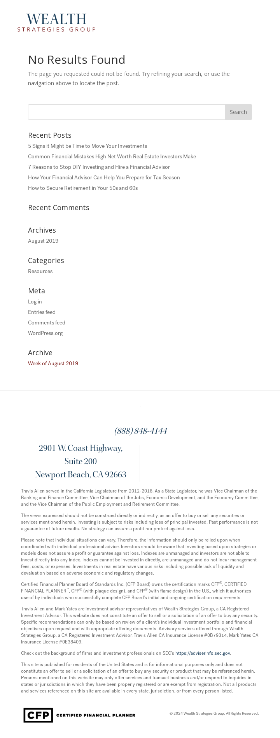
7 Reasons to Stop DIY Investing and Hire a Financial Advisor (99, 167)
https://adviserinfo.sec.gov (202, 653)
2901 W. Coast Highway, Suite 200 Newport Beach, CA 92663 (80, 462)
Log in (35, 301)
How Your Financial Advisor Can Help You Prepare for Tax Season (104, 177)
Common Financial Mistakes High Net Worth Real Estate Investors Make (112, 156)
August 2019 (43, 241)
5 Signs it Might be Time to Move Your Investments (87, 146)
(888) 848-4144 (140, 431)
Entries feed (42, 312)
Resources (40, 271)
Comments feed (46, 322)
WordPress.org (45, 333)
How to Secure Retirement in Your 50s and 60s (83, 188)
